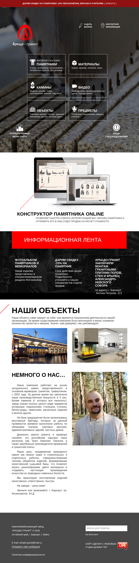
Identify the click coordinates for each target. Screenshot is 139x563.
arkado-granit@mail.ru (30, 542)
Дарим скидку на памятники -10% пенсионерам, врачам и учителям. (63, 3)
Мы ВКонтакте (92, 534)
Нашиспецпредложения (116, 130)
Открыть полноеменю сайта (20, 130)
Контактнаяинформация (110, 25)
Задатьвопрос (85, 25)
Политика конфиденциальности (28, 554)
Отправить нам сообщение (26, 546)
